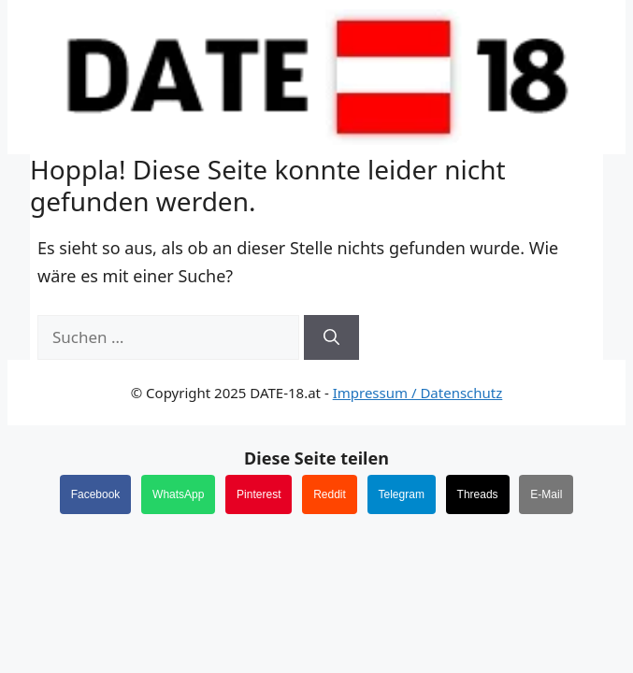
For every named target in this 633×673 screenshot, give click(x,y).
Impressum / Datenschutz (418, 392)
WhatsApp (178, 494)
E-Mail (546, 494)
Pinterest (259, 494)
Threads (477, 494)
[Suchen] (331, 337)
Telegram (401, 494)
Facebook (96, 494)
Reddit (329, 494)
